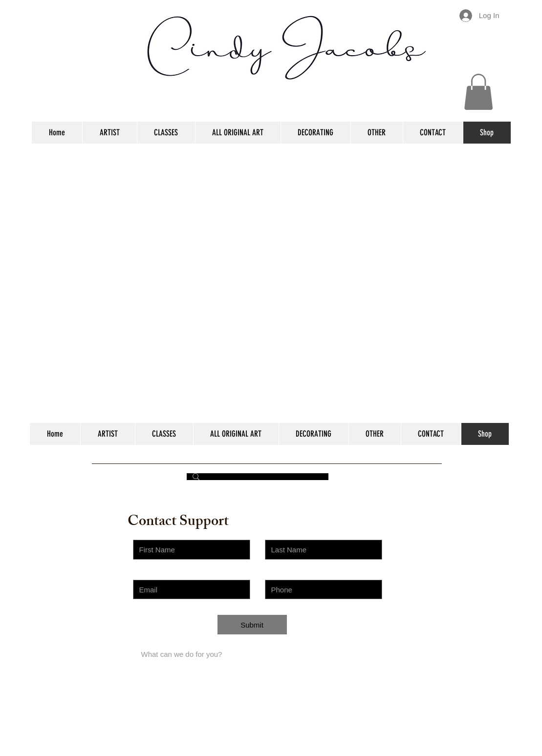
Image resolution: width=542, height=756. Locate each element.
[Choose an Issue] (191, 629)
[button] (478, 92)
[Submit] (252, 624)
